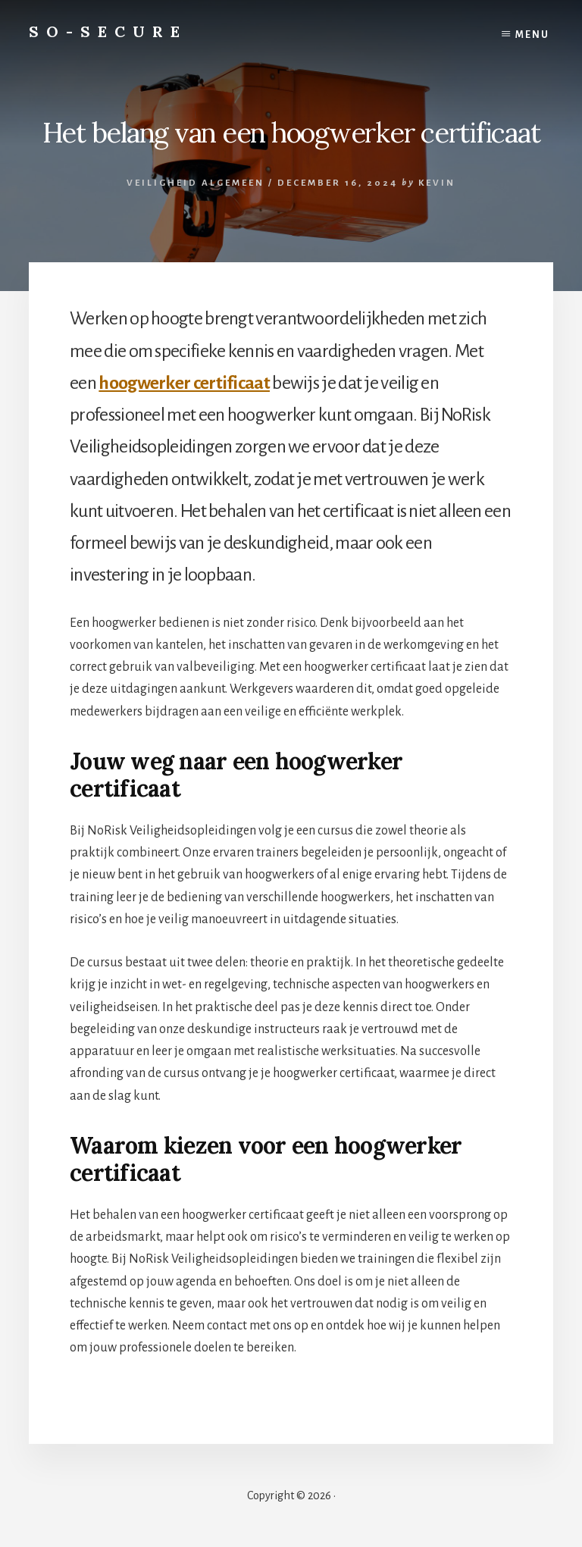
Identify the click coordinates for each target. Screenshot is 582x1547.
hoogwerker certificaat (184, 383)
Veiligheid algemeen (195, 183)
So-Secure (108, 31)
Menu (532, 35)
